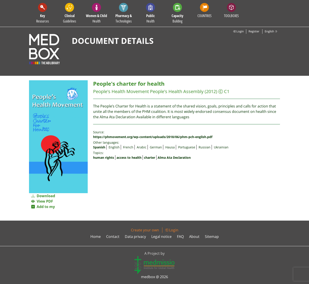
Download (43, 195)
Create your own (145, 230)
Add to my (43, 206)
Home (95, 236)
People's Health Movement (121, 91)
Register (254, 31)
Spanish (99, 147)
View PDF (42, 201)
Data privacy (135, 236)
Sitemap (212, 236)
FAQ (180, 236)
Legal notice (161, 236)
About (194, 236)
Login (238, 31)
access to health (128, 157)
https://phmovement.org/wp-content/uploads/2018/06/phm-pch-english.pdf (152, 137)
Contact (112, 236)
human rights (103, 157)
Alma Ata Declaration (174, 157)
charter (149, 157)
